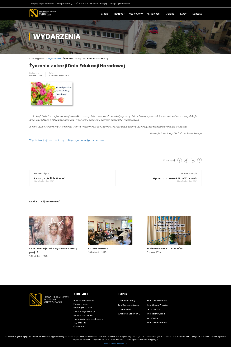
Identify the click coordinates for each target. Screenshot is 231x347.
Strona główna (37, 59)
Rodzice (118, 13)
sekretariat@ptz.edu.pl (104, 3)
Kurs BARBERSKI (98, 249)
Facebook (125, 3)
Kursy (183, 13)
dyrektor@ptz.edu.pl (83, 311)
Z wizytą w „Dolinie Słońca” (49, 178)
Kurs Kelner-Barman (157, 296)
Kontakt (197, 13)
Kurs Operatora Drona (128, 300)
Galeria (170, 13)
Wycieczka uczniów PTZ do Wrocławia (175, 178)
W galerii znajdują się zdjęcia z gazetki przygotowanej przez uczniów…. (67, 140)
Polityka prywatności (119, 343)
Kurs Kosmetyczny (126, 296)
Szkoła (104, 13)
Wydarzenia (54, 59)
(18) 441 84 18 (81, 3)
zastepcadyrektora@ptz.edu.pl (88, 314)
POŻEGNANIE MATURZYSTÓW (165, 249)
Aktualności (153, 13)
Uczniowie (135, 13)
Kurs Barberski (124, 305)
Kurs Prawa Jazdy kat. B (129, 309)
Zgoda (107, 343)
